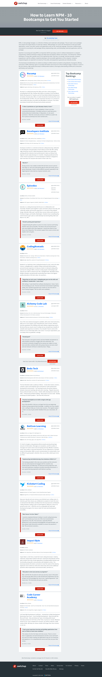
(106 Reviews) (40, 249)
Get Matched (60, 31)
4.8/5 (32, 543)
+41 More (47, 380)
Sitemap (61, 669)
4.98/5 (32, 249)
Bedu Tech (32, 368)
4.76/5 (32, 371)
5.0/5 (32, 486)
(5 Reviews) (39, 543)
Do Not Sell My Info (38, 669)
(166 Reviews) (40, 188)
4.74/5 (32, 76)
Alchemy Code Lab (37, 303)
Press (46, 665)
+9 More (43, 87)
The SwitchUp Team (52, 38)
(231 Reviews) (40, 134)
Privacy (76, 665)
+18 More (51, 317)
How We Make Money (50, 669)
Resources (79, 3)
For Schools (69, 665)
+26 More (46, 202)
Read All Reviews (54, 121)
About (86, 3)
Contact (41, 665)
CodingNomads (35, 246)
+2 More (26, 607)
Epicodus (32, 185)
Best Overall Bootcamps (74, 79)
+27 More (44, 610)
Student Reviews (68, 3)
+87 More (49, 80)
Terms (82, 665)
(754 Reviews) (40, 76)
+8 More (43, 138)
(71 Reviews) (40, 306)
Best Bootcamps (43, 3)
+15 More (42, 143)
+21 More (52, 494)
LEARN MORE (40, 125)
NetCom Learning (36, 426)
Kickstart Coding (36, 483)
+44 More (43, 439)
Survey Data (60, 665)
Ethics (52, 665)
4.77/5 (32, 306)
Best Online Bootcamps (74, 81)
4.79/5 (32, 134)
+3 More (34, 84)
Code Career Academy (33, 596)
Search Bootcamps (55, 3)
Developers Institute (38, 131)
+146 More (50, 437)
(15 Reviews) (40, 486)
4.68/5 (32, 429)
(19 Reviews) (40, 429)
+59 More (47, 260)
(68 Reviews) (40, 371)
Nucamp (31, 73)
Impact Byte (33, 540)
